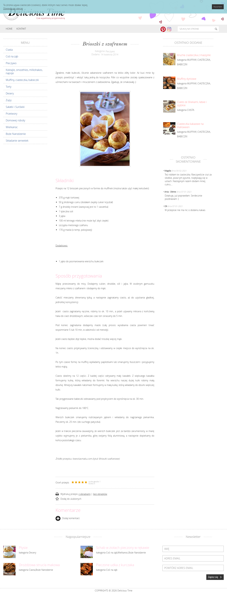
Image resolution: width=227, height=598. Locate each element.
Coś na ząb (12, 56)
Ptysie (23, 547)
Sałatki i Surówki (15, 107)
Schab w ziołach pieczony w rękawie (122, 547)
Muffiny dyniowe (186, 78)
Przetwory (11, 113)
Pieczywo (11, 63)
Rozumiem (218, 6)
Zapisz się (215, 577)
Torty (8, 86)
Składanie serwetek (17, 140)
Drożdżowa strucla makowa (39, 565)
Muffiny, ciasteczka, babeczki (22, 80)
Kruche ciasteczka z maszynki (194, 55)
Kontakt (21, 28)
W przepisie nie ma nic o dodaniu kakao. (185, 210)
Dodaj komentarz (67, 518)
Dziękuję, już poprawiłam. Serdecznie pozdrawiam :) (183, 197)
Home (9, 28)
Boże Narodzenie (16, 134)
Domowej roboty (15, 120)
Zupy (8, 100)
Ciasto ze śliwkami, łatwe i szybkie (192, 103)
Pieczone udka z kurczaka (115, 565)
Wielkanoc (12, 127)
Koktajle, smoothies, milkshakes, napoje (24, 71)
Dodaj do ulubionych (70, 498)
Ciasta (9, 49)
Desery (10, 93)
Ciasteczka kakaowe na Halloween (190, 125)
